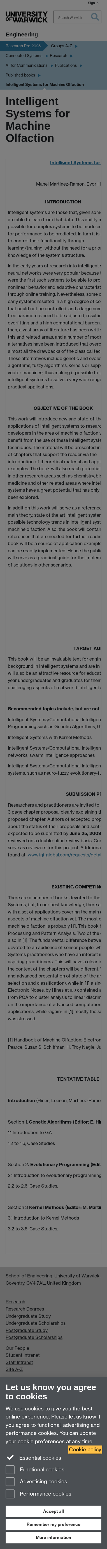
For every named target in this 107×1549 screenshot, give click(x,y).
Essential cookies (33, 1457)
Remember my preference (53, 1524)
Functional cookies (35, 1470)
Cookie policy (85, 1449)
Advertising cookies (36, 1482)
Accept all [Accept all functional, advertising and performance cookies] (53, 1511)
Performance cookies (38, 1494)
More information (53, 1537)
